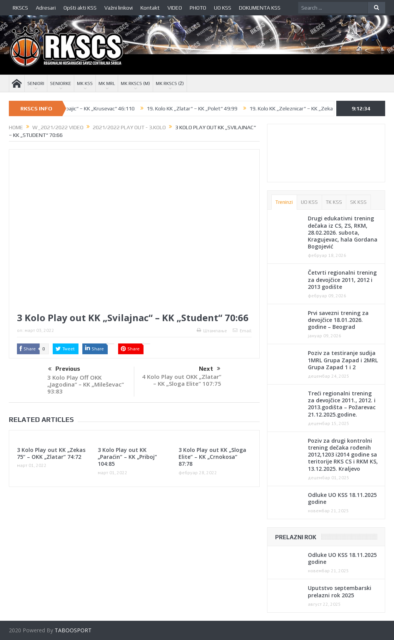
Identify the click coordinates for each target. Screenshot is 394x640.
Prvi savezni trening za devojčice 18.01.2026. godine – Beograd (338, 319)
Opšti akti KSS (80, 8)
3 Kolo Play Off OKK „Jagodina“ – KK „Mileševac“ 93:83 (85, 384)
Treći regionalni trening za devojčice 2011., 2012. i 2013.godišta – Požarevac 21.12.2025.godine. (342, 404)
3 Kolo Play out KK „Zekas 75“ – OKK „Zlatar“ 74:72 (51, 453)
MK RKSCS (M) (135, 83)
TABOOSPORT (73, 630)
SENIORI (35, 83)
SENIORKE (60, 83)
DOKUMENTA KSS (259, 8)
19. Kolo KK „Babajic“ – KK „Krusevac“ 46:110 (90, 108)
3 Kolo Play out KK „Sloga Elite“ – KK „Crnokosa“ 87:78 (212, 456)
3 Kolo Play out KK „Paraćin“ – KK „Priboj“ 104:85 (127, 456)
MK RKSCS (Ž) (170, 83)
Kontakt (150, 8)
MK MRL (106, 83)
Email (242, 330)
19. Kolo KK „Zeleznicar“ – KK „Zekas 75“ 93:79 (312, 108)
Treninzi (284, 202)
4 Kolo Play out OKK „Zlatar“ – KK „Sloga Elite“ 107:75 (181, 380)
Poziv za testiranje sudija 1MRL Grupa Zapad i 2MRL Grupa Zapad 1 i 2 (343, 359)
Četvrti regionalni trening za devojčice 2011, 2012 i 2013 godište (342, 279)
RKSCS (20, 8)
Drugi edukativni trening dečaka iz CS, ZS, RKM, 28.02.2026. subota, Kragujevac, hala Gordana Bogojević (342, 232)
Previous (64, 369)
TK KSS (334, 202)
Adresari (46, 8)
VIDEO (174, 8)
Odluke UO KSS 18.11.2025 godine (342, 498)
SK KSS (358, 202)
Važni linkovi (118, 8)
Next (209, 369)
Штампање (212, 330)
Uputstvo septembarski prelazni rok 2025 (339, 591)
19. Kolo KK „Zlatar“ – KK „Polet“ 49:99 (199, 108)
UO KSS (222, 8)
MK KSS (85, 83)
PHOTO (198, 8)
